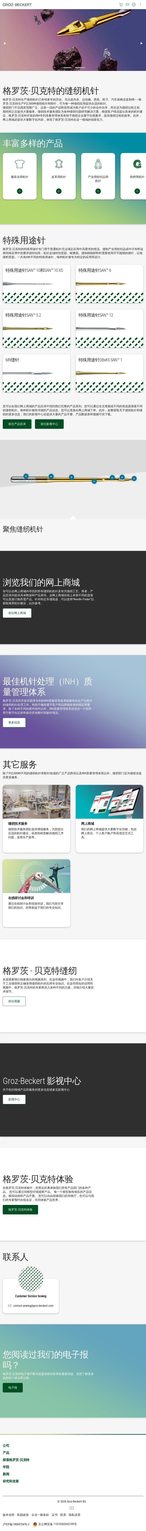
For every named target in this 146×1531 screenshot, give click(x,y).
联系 (63, 1515)
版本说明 (8, 1515)
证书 (55, 1515)
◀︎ (6, 43)
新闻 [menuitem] (6, 1474)
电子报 (12, 1387)
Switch (19, 191)
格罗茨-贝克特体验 (20, 1209)
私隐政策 (23, 1515)
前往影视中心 (49, 424)
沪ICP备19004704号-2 (16, 1524)
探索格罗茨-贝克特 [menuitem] (16, 1460)
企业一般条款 (40, 1515)
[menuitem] (121, 4)
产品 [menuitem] (6, 1453)
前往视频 (14, 1001)
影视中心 (14, 1099)
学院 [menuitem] (6, 1467)
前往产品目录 (17, 424)
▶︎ (143, 43)
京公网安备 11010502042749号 (54, 1524)
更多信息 (14, 722)
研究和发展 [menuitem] (11, 1481)
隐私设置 (74, 1515)
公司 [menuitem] (6, 1445)
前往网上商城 (17, 613)
